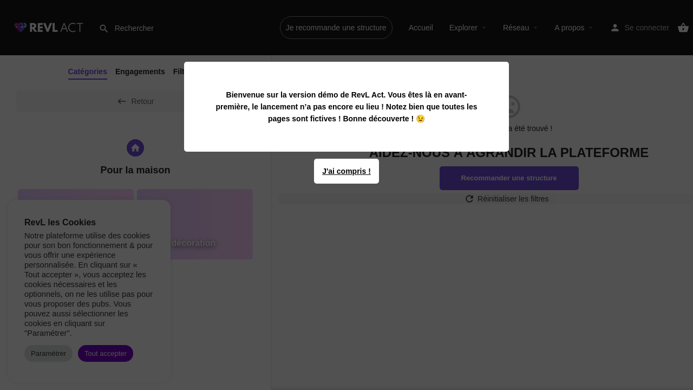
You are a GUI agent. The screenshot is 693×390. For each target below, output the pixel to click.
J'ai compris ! (346, 171)
